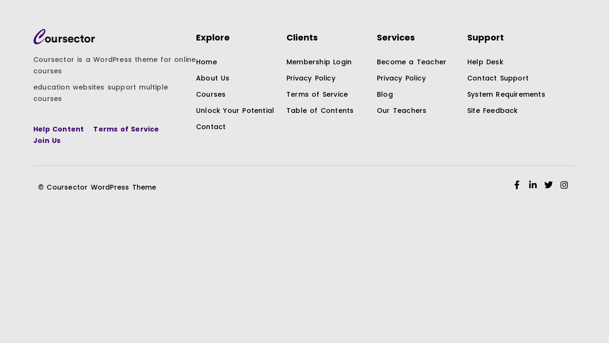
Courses (211, 94)
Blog (385, 94)
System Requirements (506, 94)
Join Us (46, 140)
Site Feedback (492, 110)
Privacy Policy (310, 78)
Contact (211, 126)
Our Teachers (401, 110)
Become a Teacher (411, 62)
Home (206, 62)
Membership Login (319, 62)
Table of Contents (320, 110)
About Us (213, 78)
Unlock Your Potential (235, 110)
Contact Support (498, 78)
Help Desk (485, 62)
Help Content (58, 129)
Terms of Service (126, 129)
